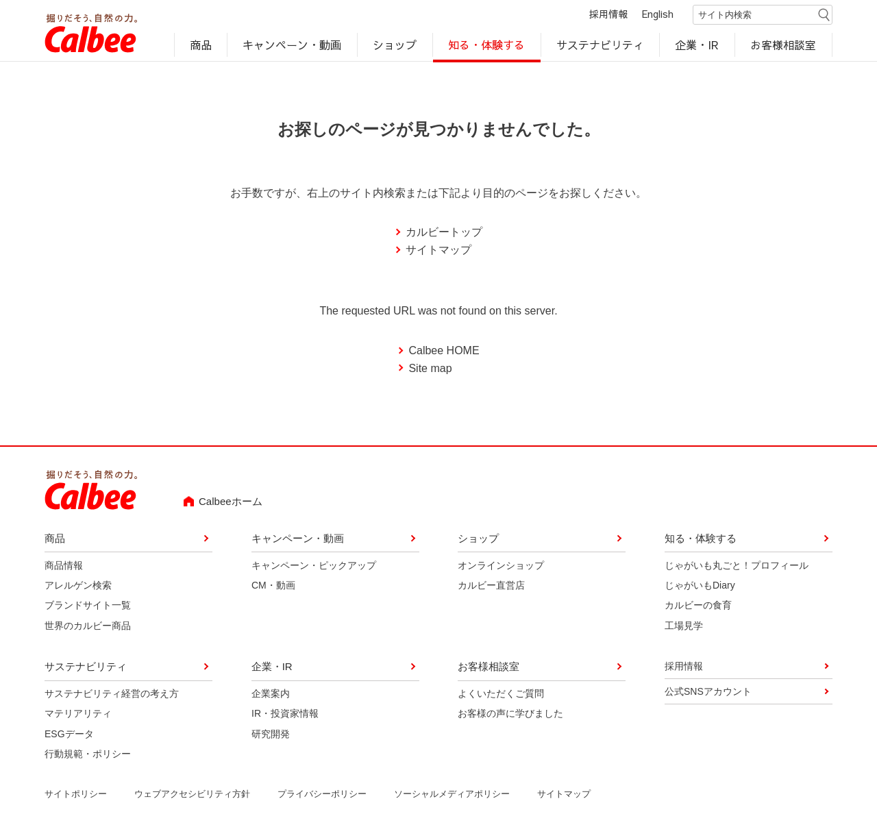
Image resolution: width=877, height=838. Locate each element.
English (658, 15)
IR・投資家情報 (285, 715)
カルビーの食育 (698, 607)
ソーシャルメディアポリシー (452, 795)
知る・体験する (486, 45)
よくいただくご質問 (501, 695)
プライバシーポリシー (322, 795)
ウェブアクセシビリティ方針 (192, 795)
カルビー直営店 (491, 587)
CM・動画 (273, 587)
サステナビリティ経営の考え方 (112, 695)
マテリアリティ (78, 715)
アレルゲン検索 (78, 587)
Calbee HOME (443, 352)
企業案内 (270, 695)
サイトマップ (438, 252)
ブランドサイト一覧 (88, 607)
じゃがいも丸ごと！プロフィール (736, 566)
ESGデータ (69, 735)
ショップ (395, 45)
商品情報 (64, 566)
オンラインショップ (501, 566)
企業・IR (697, 45)
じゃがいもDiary (700, 587)
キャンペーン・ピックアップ (313, 566)
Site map (430, 370)
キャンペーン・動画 (292, 45)
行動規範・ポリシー (88, 755)
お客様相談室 (784, 45)
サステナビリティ (600, 45)
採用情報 (608, 15)
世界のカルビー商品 (88, 627)
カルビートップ (444, 234)
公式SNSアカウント (708, 693)
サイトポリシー (76, 795)
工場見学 (684, 627)
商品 (201, 45)
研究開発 (270, 735)
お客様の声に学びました (510, 715)
